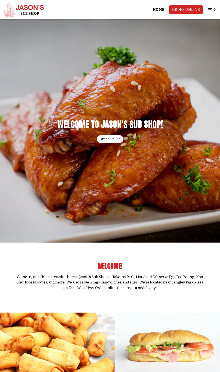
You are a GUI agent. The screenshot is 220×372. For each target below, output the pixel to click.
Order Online (186, 9)
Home (158, 9)
